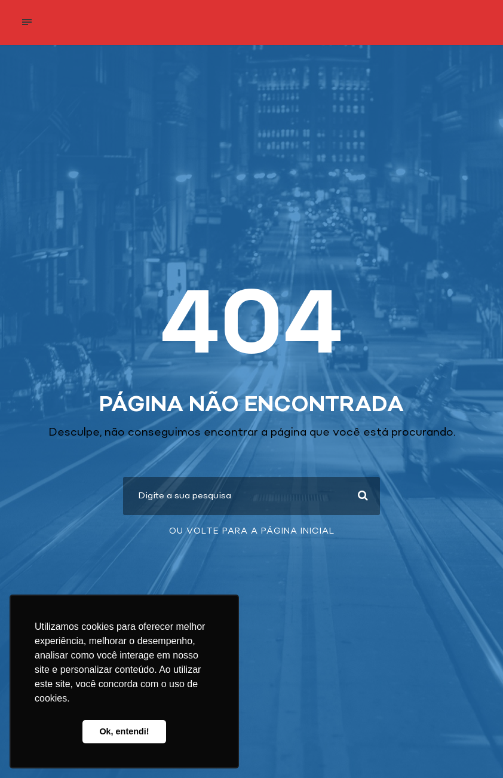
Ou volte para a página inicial (252, 531)
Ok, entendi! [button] (124, 731)
